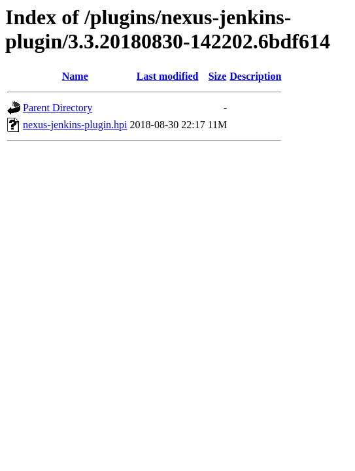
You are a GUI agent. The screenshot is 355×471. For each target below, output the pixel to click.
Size (218, 76)
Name (75, 76)
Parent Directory (57, 107)
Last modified (168, 76)
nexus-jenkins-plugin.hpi (75, 124)
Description (255, 76)
